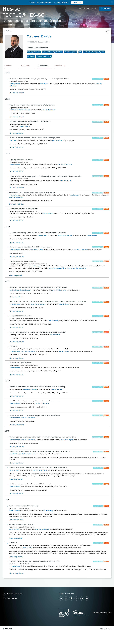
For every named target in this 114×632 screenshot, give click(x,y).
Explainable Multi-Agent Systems (94, 52)
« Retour (8, 31)
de (95, 8)
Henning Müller (81, 268)
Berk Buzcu (44, 84)
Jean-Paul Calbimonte (49, 110)
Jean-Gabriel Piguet (36, 250)
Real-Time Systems (71, 52)
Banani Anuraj (14, 110)
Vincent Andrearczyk (68, 268)
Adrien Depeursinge (55, 268)
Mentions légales (8, 629)
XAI (80, 52)
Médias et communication (13, 594)
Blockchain (31, 56)
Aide (82, 9)
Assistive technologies (44, 56)
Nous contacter (10, 598)
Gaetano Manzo (14, 195)
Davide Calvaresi (15, 84)
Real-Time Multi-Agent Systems (52, 52)
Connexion (105, 8)
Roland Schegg (64, 304)
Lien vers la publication (17, 93)
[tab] (11, 66)
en (92, 8)
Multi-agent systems (33, 52)
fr (88, 8)
